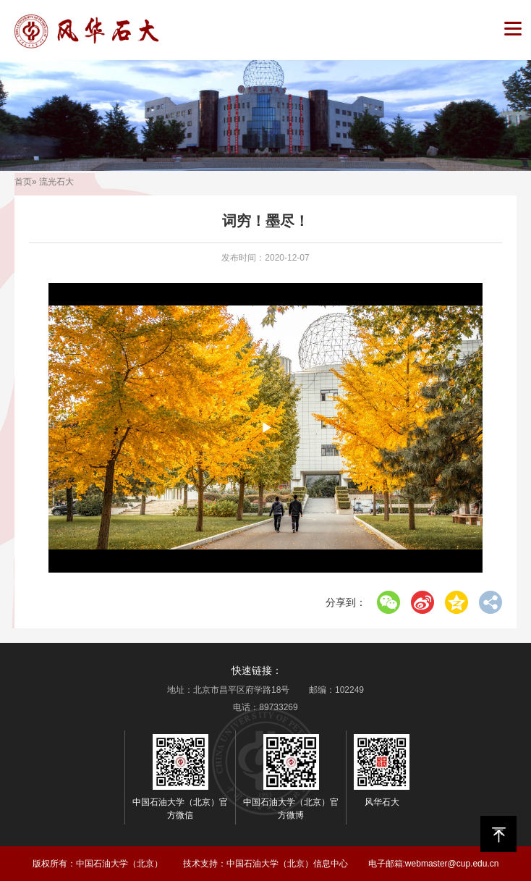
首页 (23, 182)
